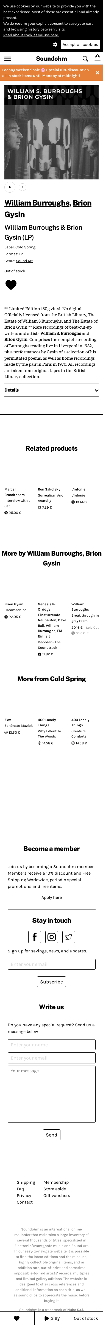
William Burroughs (36, 202)
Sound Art (24, 261)
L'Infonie (78, 495)
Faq (20, 1188)
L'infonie (78, 489)
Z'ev (7, 720)
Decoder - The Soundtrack (49, 645)
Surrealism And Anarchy (50, 498)
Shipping (26, 1182)
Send (51, 1135)
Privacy (24, 1195)
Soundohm (51, 58)
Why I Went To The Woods (49, 734)
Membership (56, 1182)
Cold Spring (25, 247)
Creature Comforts (79, 734)
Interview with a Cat (17, 503)
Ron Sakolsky (49, 489)
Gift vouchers (56, 1195)
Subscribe (51, 982)
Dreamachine (15, 610)
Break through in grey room (85, 618)
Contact (25, 1202)
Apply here (51, 897)
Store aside (54, 1188)
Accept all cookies (80, 44)
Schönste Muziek (18, 726)
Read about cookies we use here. (31, 35)
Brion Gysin (13, 604)
